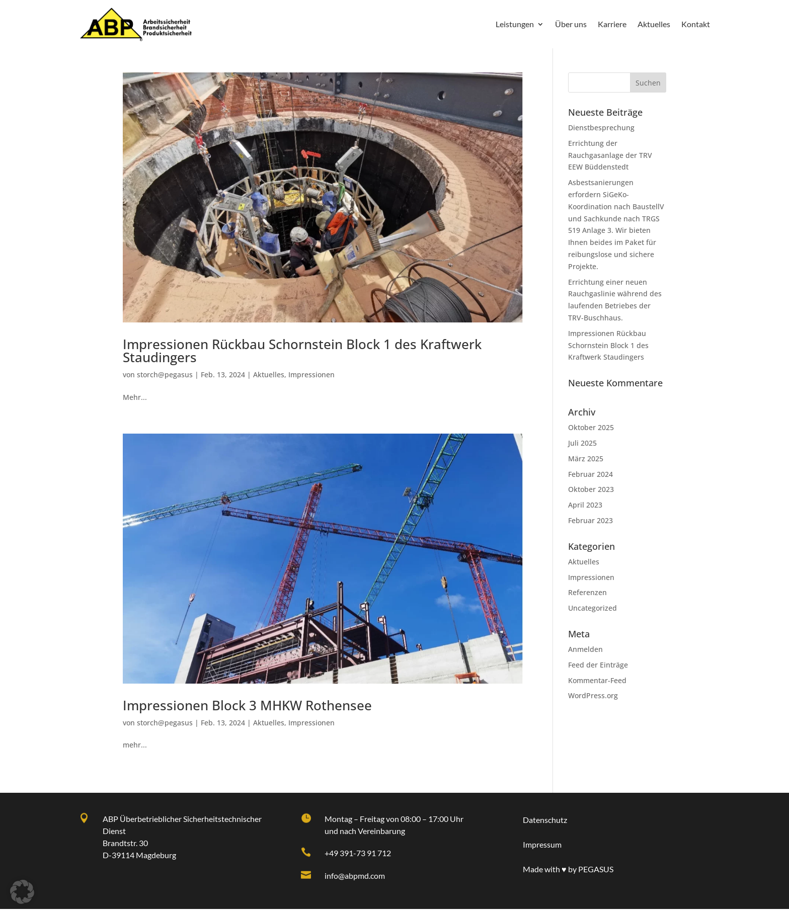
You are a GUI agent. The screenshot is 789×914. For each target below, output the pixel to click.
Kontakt (695, 24)
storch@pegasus (165, 379)
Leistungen (515, 24)
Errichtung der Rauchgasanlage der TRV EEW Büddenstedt (610, 160)
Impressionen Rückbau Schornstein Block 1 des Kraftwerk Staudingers (608, 350)
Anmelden (585, 654)
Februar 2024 (590, 479)
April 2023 (585, 510)
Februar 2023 (590, 525)
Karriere (612, 24)
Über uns (571, 24)
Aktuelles (654, 24)
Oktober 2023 (591, 494)
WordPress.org (593, 700)
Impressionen (311, 379)
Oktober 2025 (591, 432)
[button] (22, 892)
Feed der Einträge (598, 670)
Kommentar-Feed (597, 685)
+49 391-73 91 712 (358, 858)
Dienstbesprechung (601, 132)
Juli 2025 (582, 448)
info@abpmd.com (355, 880)
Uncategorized (592, 613)
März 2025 (585, 463)
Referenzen (587, 597)
